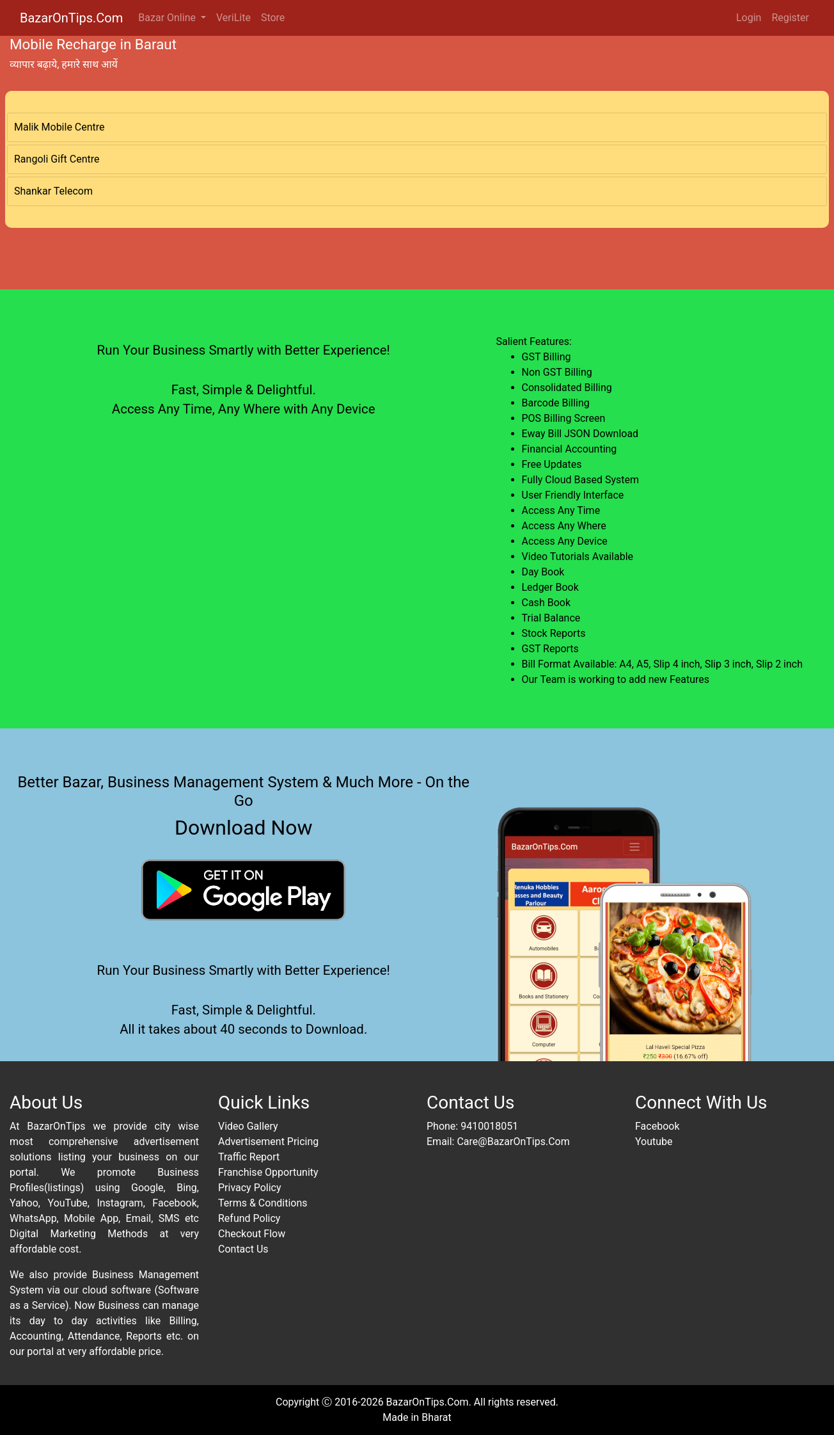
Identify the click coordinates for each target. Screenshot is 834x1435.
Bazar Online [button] (168, 18)
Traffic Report (248, 1157)
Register (790, 18)
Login (748, 18)
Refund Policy (249, 1218)
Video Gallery (248, 1126)
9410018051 (489, 1126)
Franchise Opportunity (268, 1172)
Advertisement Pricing (268, 1141)
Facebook (657, 1126)
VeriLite (233, 18)
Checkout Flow (251, 1234)
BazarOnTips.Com (71, 18)
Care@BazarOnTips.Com (513, 1141)
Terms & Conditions (263, 1203)
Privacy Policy (249, 1188)
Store (273, 18)
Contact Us (243, 1249)
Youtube (654, 1141)
